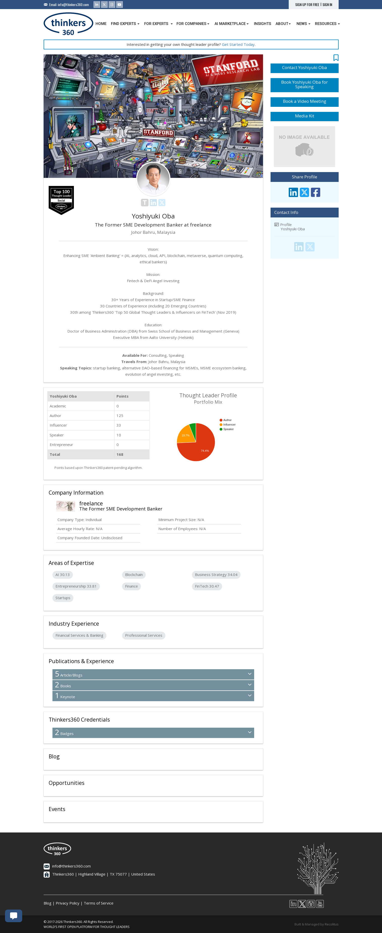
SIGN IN (327, 4)
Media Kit (304, 116)
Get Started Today (238, 44)
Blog (47, 903)
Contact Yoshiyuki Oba (304, 67)
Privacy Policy (67, 903)
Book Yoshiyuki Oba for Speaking (304, 84)
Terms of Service (98, 903)
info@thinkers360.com (73, 4)
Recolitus (332, 924)
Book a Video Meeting (304, 101)
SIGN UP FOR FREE (307, 4)
